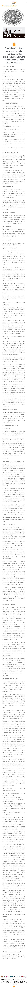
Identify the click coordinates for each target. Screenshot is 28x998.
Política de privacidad (20, 981)
